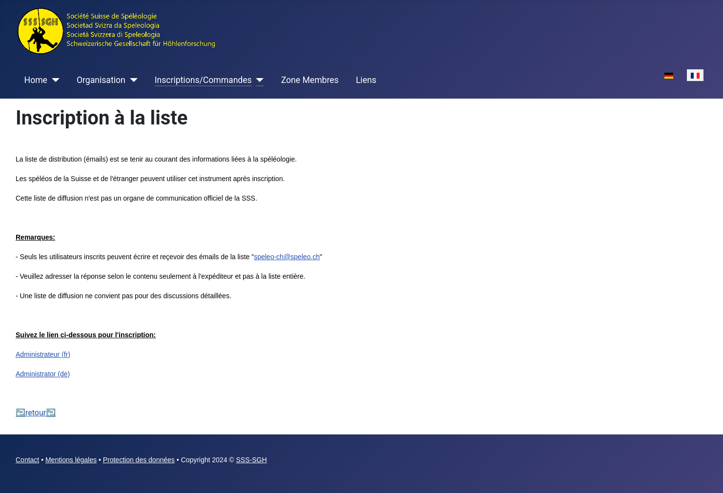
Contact (27, 460)
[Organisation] (131, 80)
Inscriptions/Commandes (203, 80)
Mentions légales (71, 460)
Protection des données (139, 460)
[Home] (53, 80)
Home (35, 80)
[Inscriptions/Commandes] (258, 80)
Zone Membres (310, 80)
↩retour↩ (36, 412)
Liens (366, 80)
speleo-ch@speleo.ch (287, 257)
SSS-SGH (251, 460)
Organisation (101, 80)
